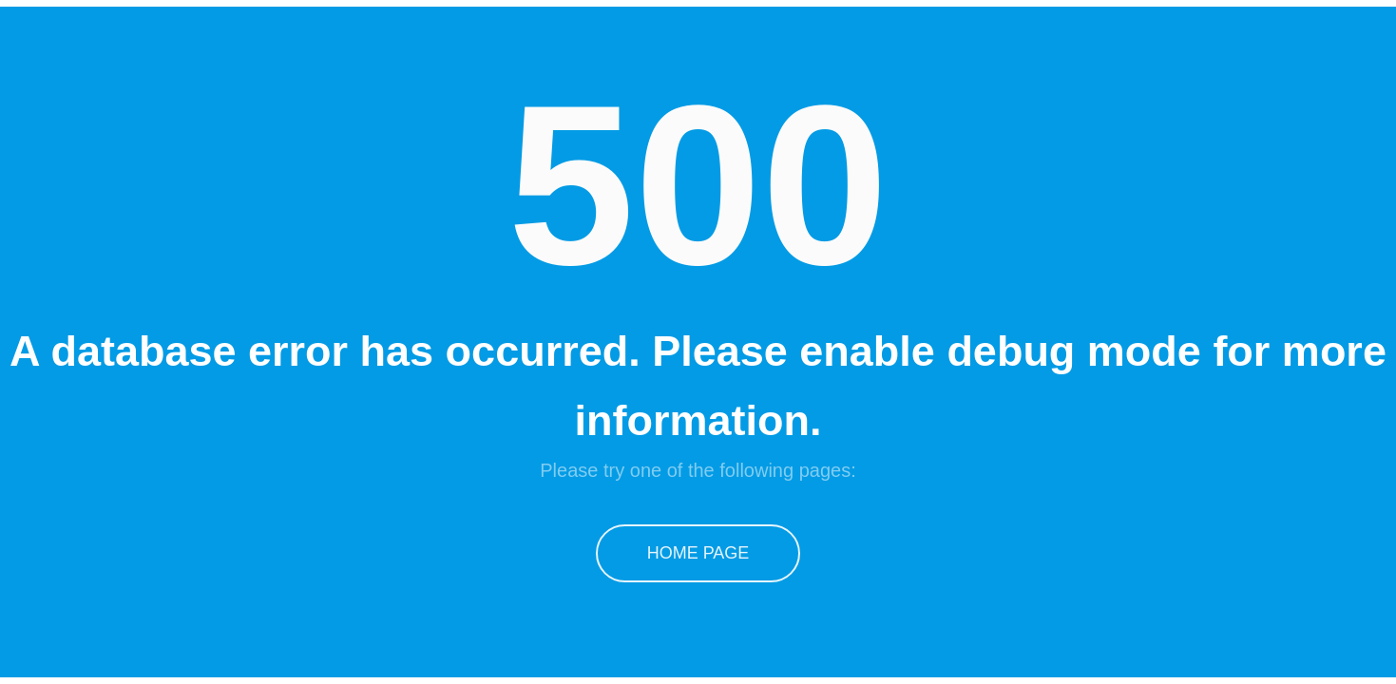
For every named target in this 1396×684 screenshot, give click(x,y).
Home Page (698, 552)
